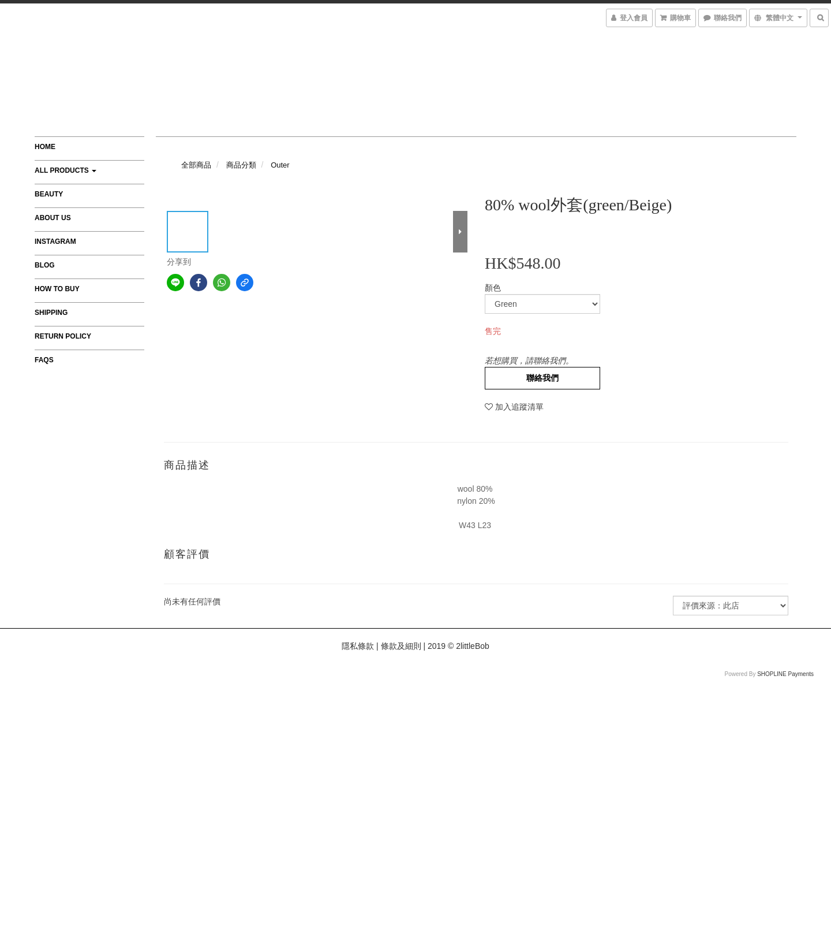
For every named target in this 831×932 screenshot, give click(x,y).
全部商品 (196, 165)
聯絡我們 (542, 378)
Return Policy (63, 336)
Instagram (55, 241)
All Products (65, 170)
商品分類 (241, 165)
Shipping (51, 313)
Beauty (49, 194)
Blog (45, 265)
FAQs (44, 360)
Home (45, 147)
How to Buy (57, 289)
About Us (53, 218)
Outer (280, 165)
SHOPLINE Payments (785, 674)
